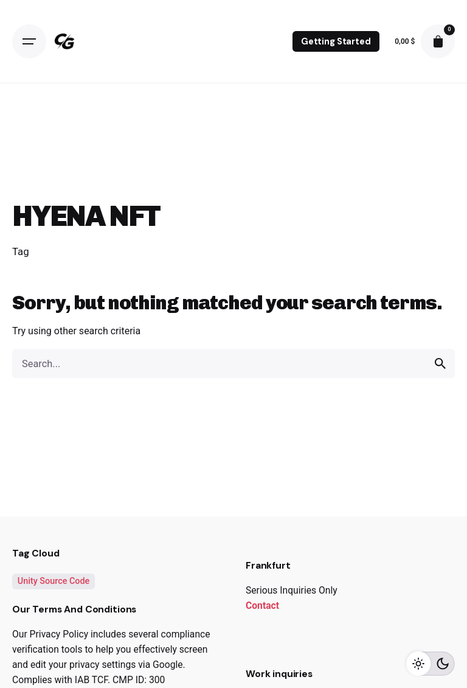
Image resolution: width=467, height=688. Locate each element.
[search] (440, 363)
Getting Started (336, 41)
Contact (262, 605)
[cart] (438, 41)
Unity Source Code (54, 581)
